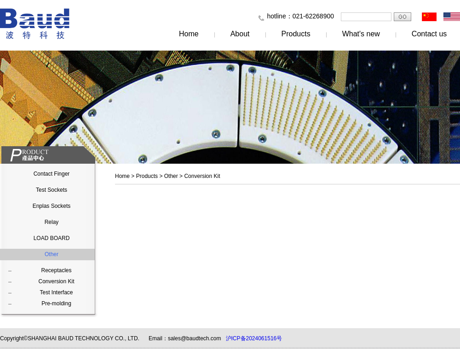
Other (51, 254)
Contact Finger (52, 174)
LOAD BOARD (52, 238)
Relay (52, 222)
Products (296, 34)
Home (189, 34)
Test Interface (56, 292)
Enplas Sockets (52, 206)
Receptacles (56, 270)
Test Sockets (51, 190)
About (240, 34)
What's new (361, 34)
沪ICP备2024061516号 (254, 338)
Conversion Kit (56, 281)
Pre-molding (56, 303)
